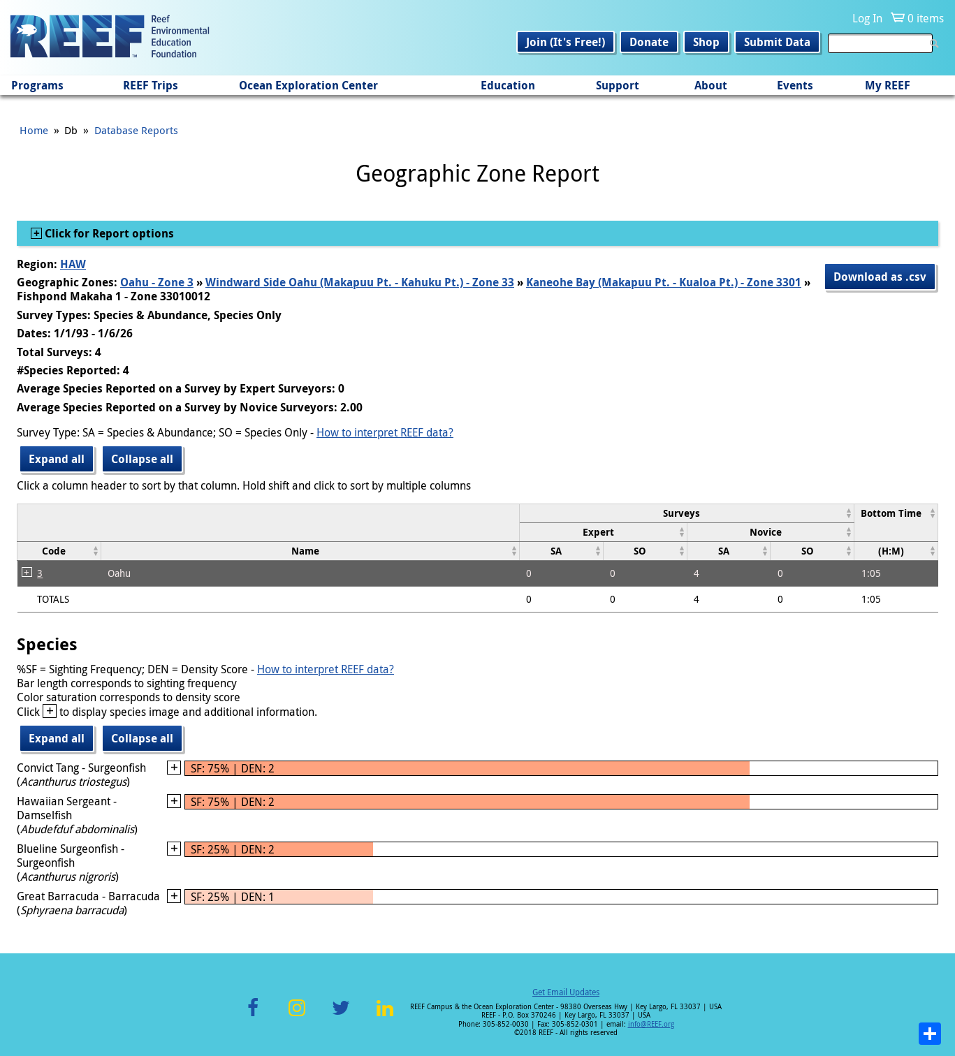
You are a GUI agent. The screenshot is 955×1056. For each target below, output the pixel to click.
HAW (73, 264)
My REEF (887, 85)
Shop (706, 42)
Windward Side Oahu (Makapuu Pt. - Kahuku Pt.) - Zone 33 (359, 282)
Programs (37, 85)
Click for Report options (108, 233)
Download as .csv (879, 276)
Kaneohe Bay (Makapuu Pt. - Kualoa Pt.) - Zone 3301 (663, 282)
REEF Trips (150, 85)
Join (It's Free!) (565, 42)
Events (795, 85)
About (710, 85)
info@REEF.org (651, 1024)
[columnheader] (686, 513)
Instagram (297, 1016)
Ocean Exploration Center (308, 85)
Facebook (253, 1016)
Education (508, 85)
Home (34, 130)
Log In (867, 18)
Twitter (341, 1016)
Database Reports (136, 130)
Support (617, 85)
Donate (649, 42)
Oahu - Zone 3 (157, 282)
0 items (925, 18)
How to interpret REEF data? (384, 432)
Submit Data (777, 42)
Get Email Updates (565, 991)
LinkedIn (385, 1016)
